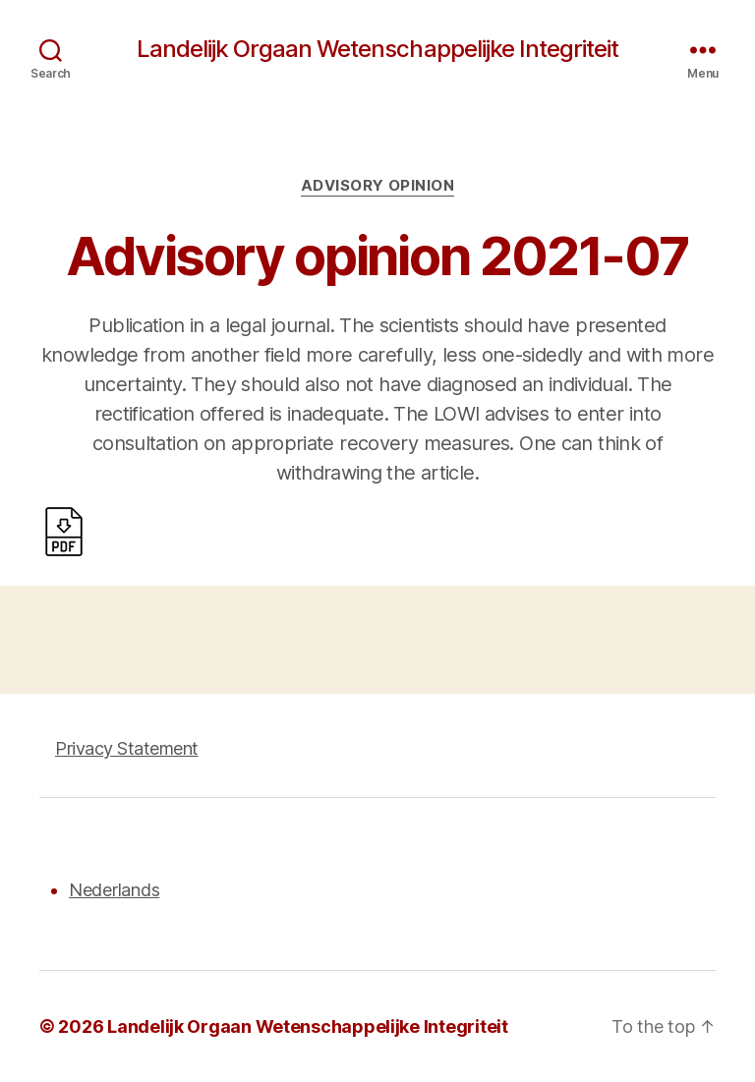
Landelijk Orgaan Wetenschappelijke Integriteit (377, 49)
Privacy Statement (127, 748)
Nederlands (114, 890)
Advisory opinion (378, 186)
